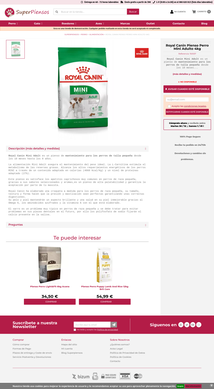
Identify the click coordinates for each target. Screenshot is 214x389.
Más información (193, 386)
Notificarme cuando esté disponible (187, 112)
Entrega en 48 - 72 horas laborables (101, 2)
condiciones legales (195, 106)
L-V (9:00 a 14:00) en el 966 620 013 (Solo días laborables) (184, 2)
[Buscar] (96, 12)
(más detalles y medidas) (187, 74)
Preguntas (15, 224)
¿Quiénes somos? (120, 344)
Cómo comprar (21, 344)
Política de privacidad (107, 329)
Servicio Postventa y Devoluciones (32, 357)
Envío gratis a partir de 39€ (138, 2)
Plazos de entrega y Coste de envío (32, 352)
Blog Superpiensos (71, 352)
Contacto (115, 361)
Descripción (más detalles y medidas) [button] (34, 148)
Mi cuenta (67, 348)
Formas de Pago (22, 348)
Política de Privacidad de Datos (127, 352)
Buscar (133, 11)
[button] (13, 23)
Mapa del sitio (69, 344)
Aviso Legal (116, 348)
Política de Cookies (120, 357)
